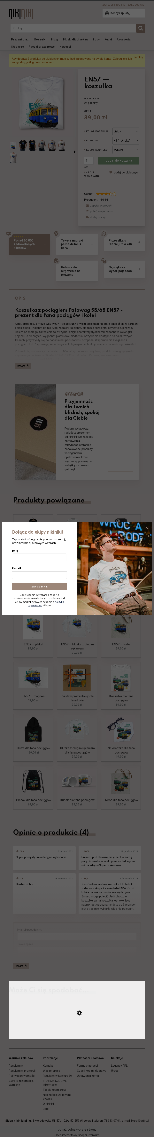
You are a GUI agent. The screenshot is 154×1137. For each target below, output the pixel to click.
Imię (15, 550)
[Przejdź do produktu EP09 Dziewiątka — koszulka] (77, 1035)
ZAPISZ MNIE (39, 586)
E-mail (16, 568)
